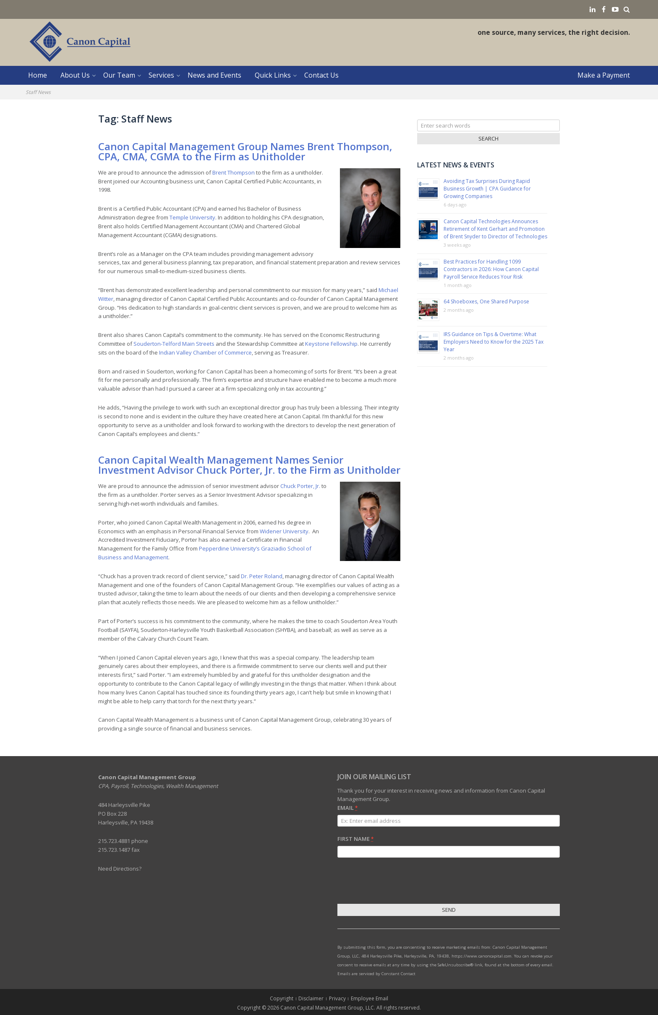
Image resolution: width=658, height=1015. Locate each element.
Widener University (284, 531)
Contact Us (321, 75)
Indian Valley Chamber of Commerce (205, 352)
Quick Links (273, 75)
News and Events (214, 75)
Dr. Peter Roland (261, 576)
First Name (355, 839)
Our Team (119, 75)
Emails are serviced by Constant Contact (376, 973)
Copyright (281, 998)
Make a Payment (603, 75)
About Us (75, 75)
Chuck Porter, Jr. (300, 486)
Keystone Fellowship (331, 343)
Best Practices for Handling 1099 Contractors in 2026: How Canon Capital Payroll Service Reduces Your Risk (491, 269)
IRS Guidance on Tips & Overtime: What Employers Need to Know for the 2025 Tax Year (493, 342)
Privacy (337, 998)
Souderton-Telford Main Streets (173, 343)
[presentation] (401, 882)
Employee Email (369, 998)
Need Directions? (119, 868)
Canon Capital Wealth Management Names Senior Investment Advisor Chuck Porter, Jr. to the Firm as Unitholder (249, 465)
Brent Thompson (233, 172)
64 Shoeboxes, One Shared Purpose (486, 301)
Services (161, 75)
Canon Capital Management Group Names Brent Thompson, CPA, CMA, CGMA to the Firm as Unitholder (245, 151)
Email (347, 807)
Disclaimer (311, 998)
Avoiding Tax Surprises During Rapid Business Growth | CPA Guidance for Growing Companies (487, 188)
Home (37, 75)
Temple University (192, 217)
